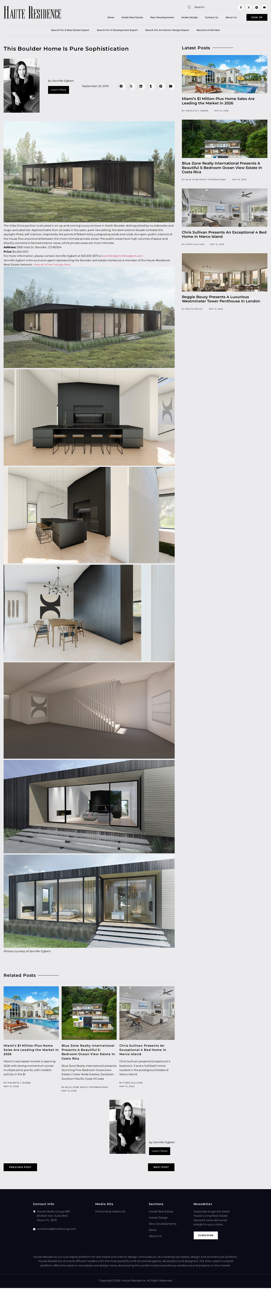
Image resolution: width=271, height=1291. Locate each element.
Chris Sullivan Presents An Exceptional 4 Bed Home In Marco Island (142, 1051)
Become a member (208, 31)
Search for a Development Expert (117, 31)
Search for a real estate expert (70, 31)
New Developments (152, 18)
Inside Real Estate (122, 18)
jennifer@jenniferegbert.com (122, 257)
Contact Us (201, 18)
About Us (221, 18)
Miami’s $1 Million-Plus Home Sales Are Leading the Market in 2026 (31, 1051)
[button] (121, 88)
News (101, 18)
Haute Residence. (134, 1283)
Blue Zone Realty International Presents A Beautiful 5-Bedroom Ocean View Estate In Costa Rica (222, 169)
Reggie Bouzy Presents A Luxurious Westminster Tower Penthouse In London (221, 300)
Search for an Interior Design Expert (167, 31)
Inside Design (179, 18)
